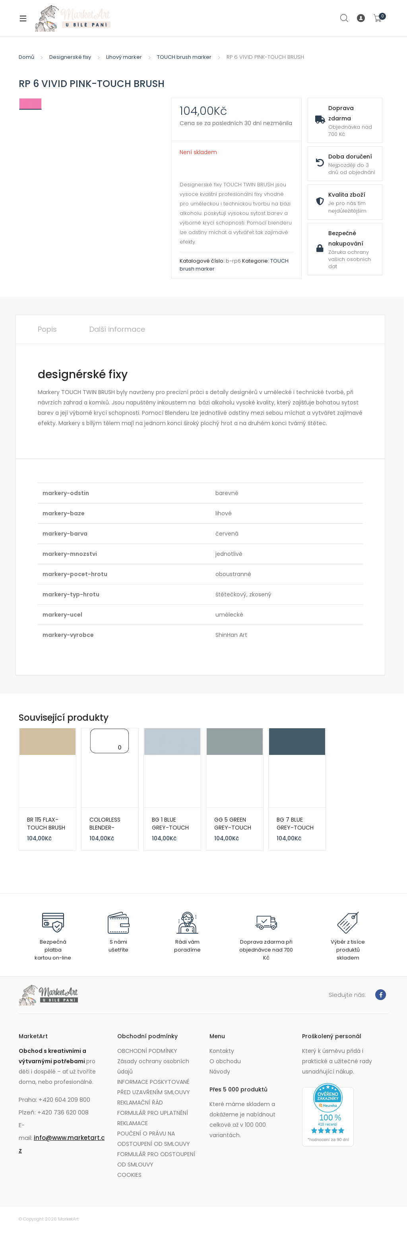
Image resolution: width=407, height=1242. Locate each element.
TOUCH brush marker (184, 57)
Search (344, 18)
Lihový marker (124, 57)
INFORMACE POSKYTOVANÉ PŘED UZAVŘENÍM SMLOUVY (153, 1087)
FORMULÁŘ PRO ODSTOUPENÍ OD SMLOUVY (156, 1159)
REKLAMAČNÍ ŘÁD (140, 1103)
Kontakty (221, 1051)
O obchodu (225, 1061)
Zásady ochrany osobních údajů (153, 1066)
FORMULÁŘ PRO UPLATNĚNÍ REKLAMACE (152, 1118)
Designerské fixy (70, 57)
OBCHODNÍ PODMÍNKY (147, 1051)
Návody (219, 1072)
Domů (26, 57)
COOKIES (129, 1175)
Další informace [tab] (117, 329)
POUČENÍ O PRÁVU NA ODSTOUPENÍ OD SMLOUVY (153, 1139)
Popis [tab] (47, 329)
